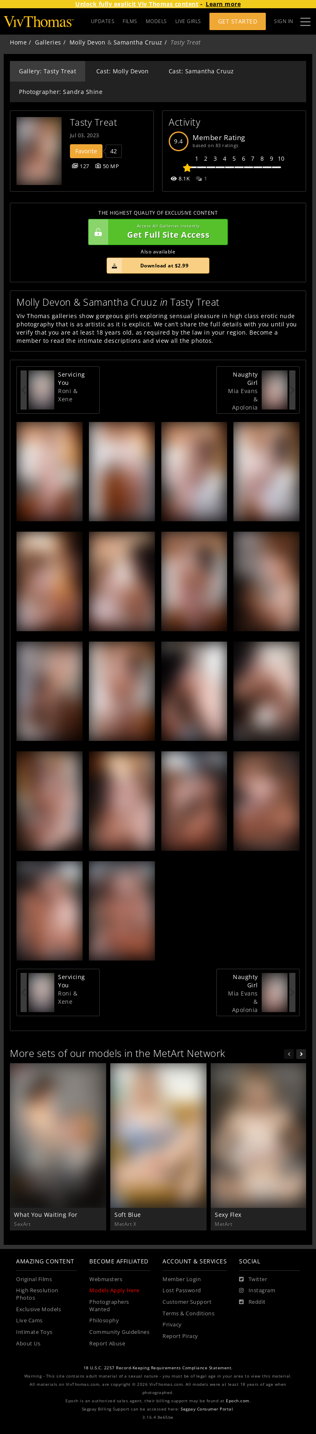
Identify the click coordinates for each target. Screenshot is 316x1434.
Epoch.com (237, 1401)
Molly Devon (88, 42)
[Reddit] (252, 1302)
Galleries (48, 42)
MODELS (156, 21)
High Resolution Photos (37, 1294)
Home (18, 42)
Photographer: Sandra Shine (60, 92)
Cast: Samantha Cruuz (201, 71)
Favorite (86, 151)
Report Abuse (107, 1343)
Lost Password (182, 1290)
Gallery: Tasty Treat (47, 71)
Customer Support (187, 1301)
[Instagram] (257, 1290)
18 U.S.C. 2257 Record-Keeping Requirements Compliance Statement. (158, 1368)
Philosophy (104, 1320)
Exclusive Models (38, 1309)
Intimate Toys (34, 1332)
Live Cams (29, 1320)
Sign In (283, 21)
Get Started (238, 21)
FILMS (130, 21)
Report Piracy (180, 1336)
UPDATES (103, 21)
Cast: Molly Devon (122, 71)
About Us (28, 1343)
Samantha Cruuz (138, 42)
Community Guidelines (119, 1332)
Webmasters (105, 1279)
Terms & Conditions (188, 1313)
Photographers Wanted (109, 1305)
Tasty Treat (93, 122)
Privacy (172, 1324)
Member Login (182, 1279)
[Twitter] (253, 1279)
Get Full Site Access (155, 232)
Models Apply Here (114, 1290)
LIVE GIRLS (188, 21)
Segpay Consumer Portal (207, 1409)
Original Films (34, 1279)
